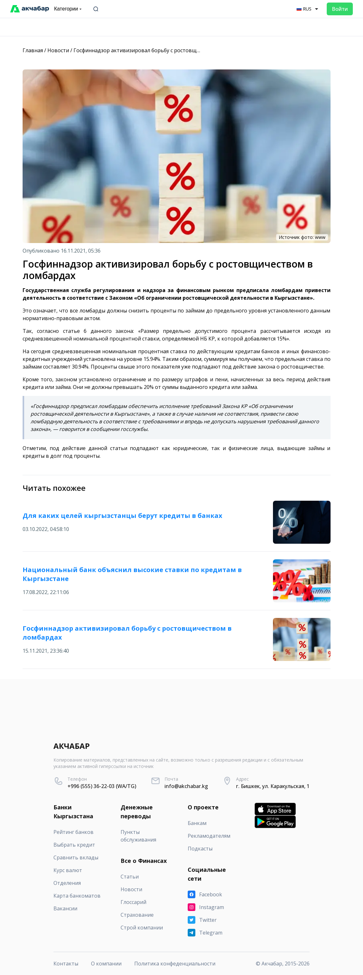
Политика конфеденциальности (174, 963)
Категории (68, 9)
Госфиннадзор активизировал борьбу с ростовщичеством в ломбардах (163, 50)
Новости (58, 50)
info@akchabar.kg (186, 786)
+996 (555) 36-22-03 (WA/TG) (101, 786)
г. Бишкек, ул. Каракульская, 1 (273, 786)
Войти (340, 8)
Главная (33, 50)
